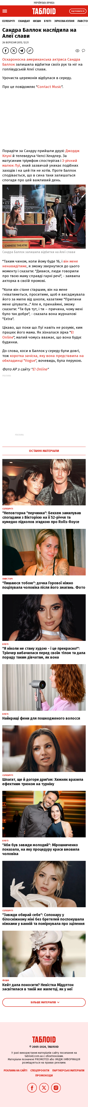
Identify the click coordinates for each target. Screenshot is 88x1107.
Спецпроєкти (39, 1070)
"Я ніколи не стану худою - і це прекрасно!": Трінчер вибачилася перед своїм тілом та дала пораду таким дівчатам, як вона (43, 653)
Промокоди (44, 1075)
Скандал (24, 21)
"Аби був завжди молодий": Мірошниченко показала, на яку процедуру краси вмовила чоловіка (40, 849)
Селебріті (8, 21)
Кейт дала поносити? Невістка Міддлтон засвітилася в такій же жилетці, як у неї (38, 987)
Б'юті (47, 21)
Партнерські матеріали (68, 1070)
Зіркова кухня (64, 21)
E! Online (39, 369)
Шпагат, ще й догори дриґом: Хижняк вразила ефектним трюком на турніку (42, 781)
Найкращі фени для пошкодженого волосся (41, 718)
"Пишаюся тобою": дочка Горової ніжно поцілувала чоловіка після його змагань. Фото (43, 585)
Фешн (37, 21)
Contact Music (49, 86)
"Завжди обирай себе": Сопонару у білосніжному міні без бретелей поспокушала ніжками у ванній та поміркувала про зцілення (43, 919)
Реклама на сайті (15, 1070)
